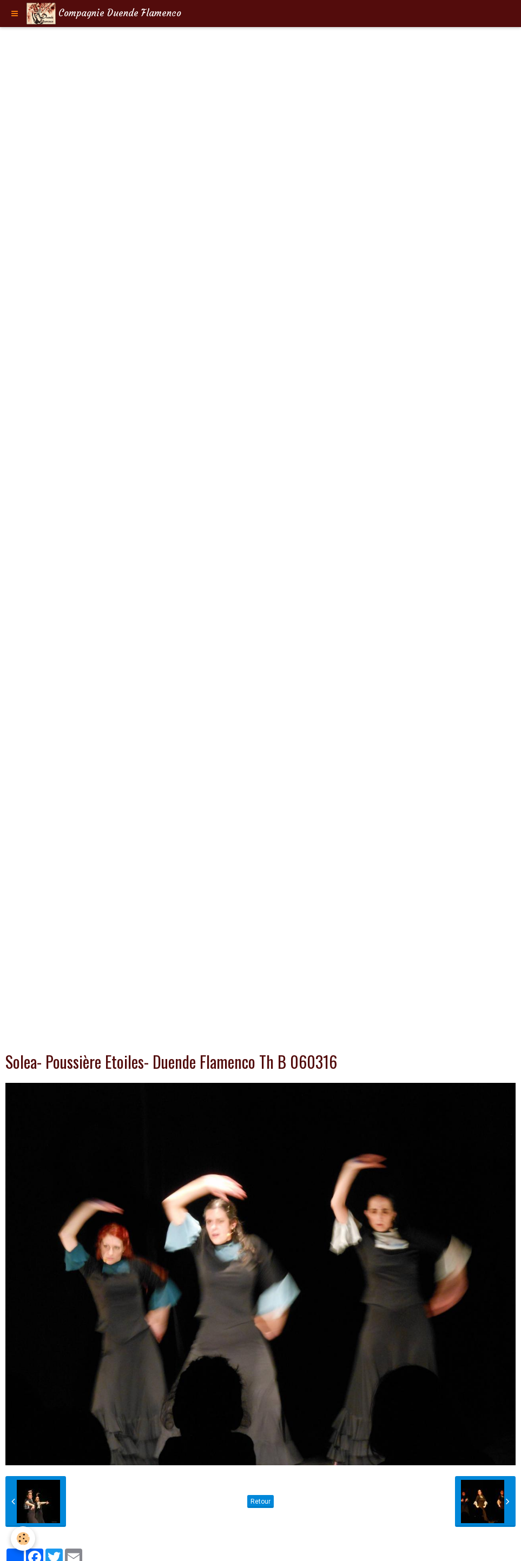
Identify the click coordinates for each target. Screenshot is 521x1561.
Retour (260, 1501)
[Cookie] (23, 1538)
